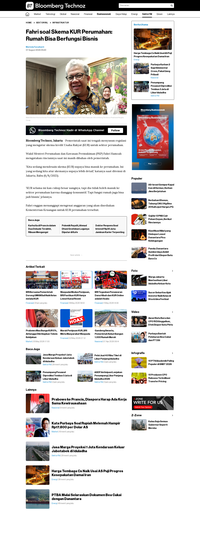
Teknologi (50, 14)
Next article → (76, 255)
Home (29, 23)
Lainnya (171, 14)
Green (159, 14)
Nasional (75, 14)
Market (37, 14)
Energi (134, 14)
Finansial (88, 14)
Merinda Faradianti (35, 47)
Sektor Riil (147, 14)
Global (63, 14)
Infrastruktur (60, 23)
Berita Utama (141, 25)
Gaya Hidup (121, 14)
